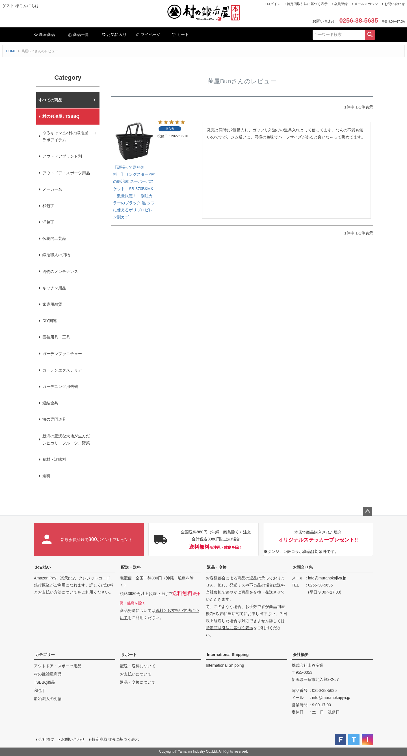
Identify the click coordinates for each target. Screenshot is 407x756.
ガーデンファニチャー (62, 353)
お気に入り (114, 34)
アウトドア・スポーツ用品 (66, 173)
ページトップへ (367, 511)
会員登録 (341, 4)
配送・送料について (137, 666)
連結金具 (50, 403)
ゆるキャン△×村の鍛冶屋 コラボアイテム (69, 136)
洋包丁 (48, 222)
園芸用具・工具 (56, 337)
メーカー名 (52, 189)
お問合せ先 (303, 567)
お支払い (43, 567)
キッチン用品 (54, 288)
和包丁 (48, 205)
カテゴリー (45, 654)
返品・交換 (217, 567)
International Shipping (228, 654)
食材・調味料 (54, 459)
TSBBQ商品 (44, 682)
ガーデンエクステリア (62, 370)
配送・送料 (131, 567)
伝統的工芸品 (54, 238)
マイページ (148, 34)
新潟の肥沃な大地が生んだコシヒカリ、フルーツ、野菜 (68, 439)
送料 (46, 475)
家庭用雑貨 (52, 304)
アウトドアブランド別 (62, 156)
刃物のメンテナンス (60, 271)
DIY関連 (49, 320)
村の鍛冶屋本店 (52, 100)
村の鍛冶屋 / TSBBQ (60, 116)
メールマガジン (366, 4)
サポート (129, 654)
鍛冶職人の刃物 (56, 255)
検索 (370, 35)
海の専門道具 (54, 419)
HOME (11, 51)
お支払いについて (135, 674)
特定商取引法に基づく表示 (307, 4)
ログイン (273, 4)
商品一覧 (78, 34)
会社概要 (301, 654)
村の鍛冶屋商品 (48, 674)
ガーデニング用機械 (60, 386)
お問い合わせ (394, 4)
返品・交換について (137, 682)
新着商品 (44, 34)
